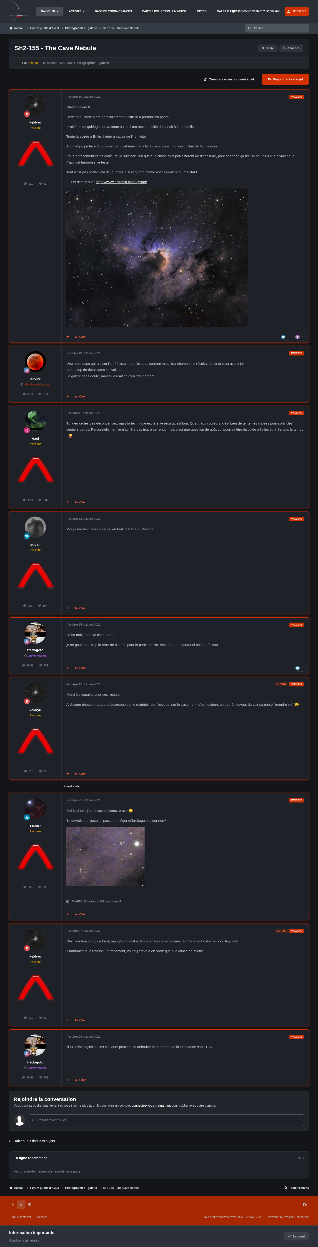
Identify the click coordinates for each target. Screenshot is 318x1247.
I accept (296, 1236)
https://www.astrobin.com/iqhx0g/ (121, 182)
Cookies (42, 1217)
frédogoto (35, 650)
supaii (35, 544)
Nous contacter (21, 1217)
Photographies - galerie (92, 63)
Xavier (35, 379)
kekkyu (35, 122)
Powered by (288, 1217)
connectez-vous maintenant (151, 1105)
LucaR (35, 826)
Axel (35, 438)
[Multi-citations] (67, 337)
